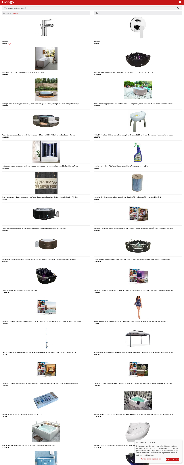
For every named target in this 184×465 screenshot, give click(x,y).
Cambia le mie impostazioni (151, 459)
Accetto (176, 459)
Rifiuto (168, 459)
